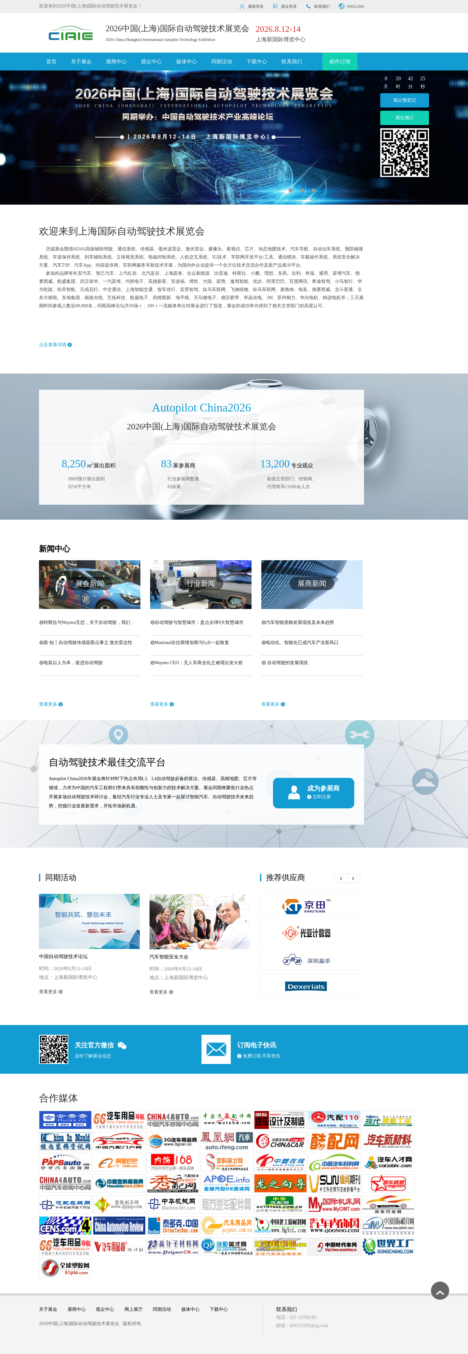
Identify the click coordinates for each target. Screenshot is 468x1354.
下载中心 (256, 61)
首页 (51, 61)
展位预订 (405, 117)
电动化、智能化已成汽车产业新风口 (300, 642)
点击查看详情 (55, 344)
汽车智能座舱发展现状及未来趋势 (298, 622)
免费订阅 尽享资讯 (258, 1056)
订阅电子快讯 (256, 1045)
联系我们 (291, 61)
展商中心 (116, 61)
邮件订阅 (340, 61)
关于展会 (81, 61)
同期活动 (221, 61)
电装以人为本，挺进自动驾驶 (71, 662)
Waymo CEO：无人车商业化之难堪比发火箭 (196, 662)
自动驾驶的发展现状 (285, 662)
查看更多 (51, 704)
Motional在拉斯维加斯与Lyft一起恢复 (189, 642)
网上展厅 (133, 1309)
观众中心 (151, 61)
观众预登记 (404, 100)
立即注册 (319, 796)
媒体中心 (186, 61)
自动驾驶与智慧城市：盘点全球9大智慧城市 (196, 622)
